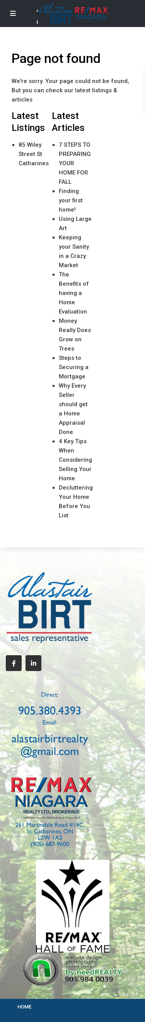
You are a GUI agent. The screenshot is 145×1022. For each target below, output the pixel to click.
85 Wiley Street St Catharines (34, 154)
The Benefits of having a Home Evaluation (74, 293)
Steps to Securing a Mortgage (74, 367)
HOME (24, 1007)
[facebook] (14, 663)
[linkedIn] (33, 663)
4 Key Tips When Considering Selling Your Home (75, 460)
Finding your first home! (71, 200)
